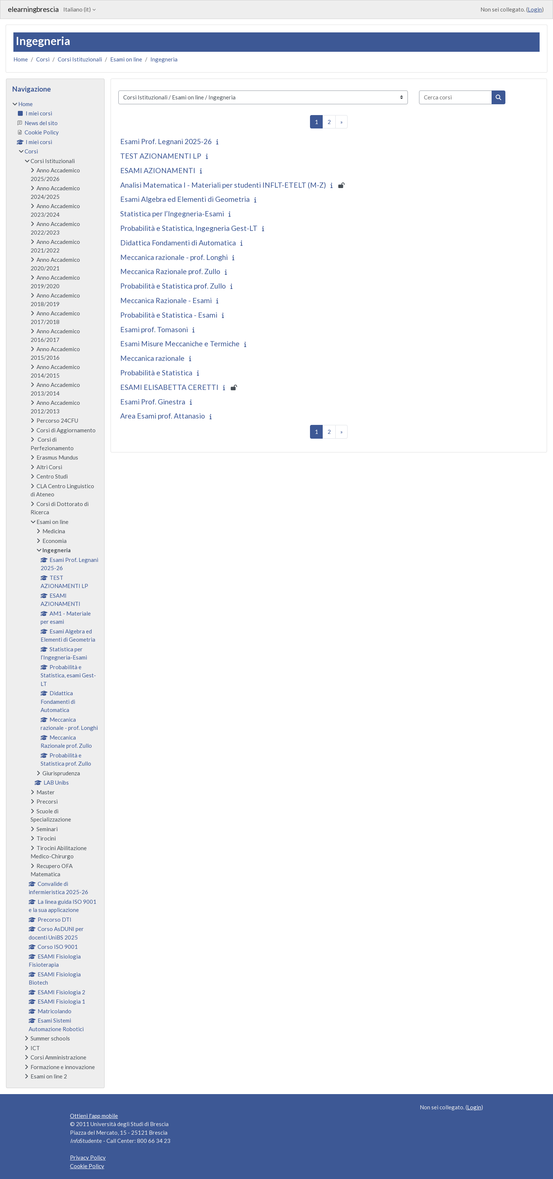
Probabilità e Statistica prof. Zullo (173, 286)
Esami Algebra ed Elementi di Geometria (185, 199)
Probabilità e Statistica (156, 372)
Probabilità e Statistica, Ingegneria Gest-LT (189, 228)
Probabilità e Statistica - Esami (168, 315)
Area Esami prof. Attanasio (162, 415)
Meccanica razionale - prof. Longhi (174, 257)
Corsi (42, 59)
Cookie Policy (87, 1166)
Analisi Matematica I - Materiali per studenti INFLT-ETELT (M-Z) (223, 185)
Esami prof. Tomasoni (154, 329)
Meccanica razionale (152, 358)
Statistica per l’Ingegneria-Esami (172, 213)
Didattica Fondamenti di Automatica (178, 242)
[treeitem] (55, 590)
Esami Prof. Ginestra (152, 401)
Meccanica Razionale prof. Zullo (170, 271)
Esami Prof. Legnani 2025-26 (166, 141)
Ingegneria (164, 59)
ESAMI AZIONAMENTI (157, 170)
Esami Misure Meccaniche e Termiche (180, 343)
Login (535, 9)
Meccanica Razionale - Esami (166, 300)
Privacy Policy (88, 1157)
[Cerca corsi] (455, 97)
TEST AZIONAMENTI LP (160, 156)
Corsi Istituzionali (80, 59)
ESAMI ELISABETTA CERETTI (169, 387)
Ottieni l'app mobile (94, 1115)
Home (20, 59)
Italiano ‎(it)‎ (77, 9)
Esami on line (126, 59)
